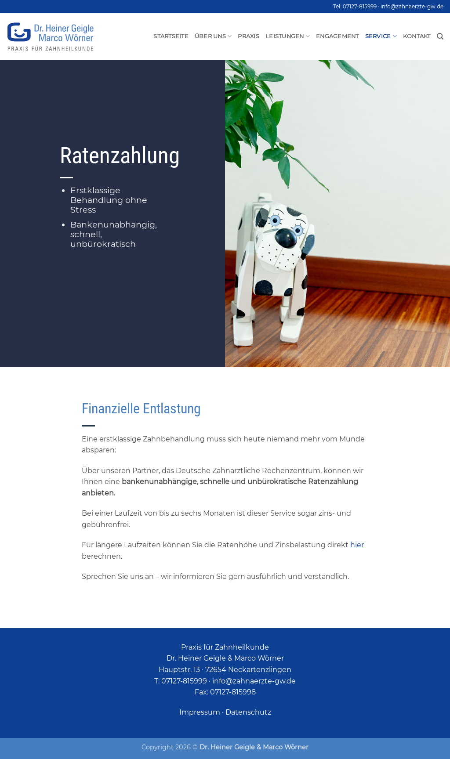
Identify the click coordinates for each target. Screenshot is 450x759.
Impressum (199, 712)
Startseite (171, 36)
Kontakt (417, 36)
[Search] (440, 36)
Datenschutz (248, 712)
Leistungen (287, 36)
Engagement (337, 36)
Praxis (248, 36)
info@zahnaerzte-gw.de (412, 6)
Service (381, 36)
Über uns (213, 36)
